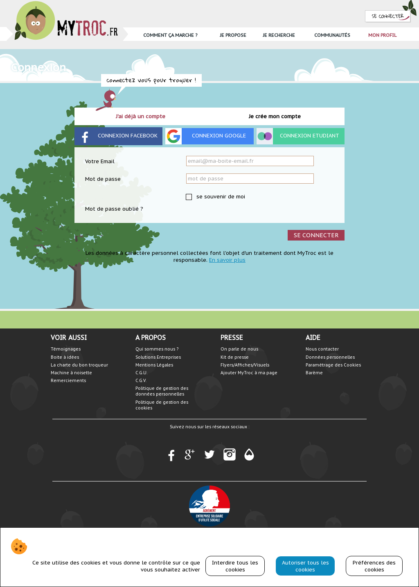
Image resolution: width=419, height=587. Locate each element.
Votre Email (100, 161)
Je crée (275, 116)
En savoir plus (227, 259)
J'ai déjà (140, 116)
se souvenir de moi (220, 196)
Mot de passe (103, 178)
